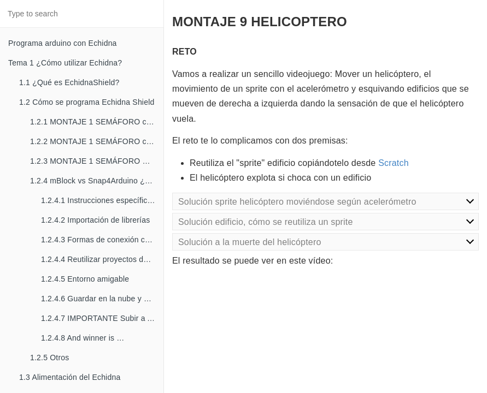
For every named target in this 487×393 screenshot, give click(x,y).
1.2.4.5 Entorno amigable (85, 279)
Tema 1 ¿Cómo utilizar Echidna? (65, 62)
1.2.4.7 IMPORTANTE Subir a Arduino (102, 318)
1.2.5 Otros (49, 357)
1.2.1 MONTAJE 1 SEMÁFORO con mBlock (96, 121)
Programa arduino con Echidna (62, 43)
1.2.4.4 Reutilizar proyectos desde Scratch (102, 259)
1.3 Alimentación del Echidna (69, 377)
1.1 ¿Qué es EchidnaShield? (69, 82)
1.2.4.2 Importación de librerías (95, 220)
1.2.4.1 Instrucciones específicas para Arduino (102, 200)
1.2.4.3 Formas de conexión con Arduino (102, 239)
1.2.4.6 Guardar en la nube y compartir (102, 298)
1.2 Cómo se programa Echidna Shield (86, 102)
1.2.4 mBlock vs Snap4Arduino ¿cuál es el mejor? (96, 180)
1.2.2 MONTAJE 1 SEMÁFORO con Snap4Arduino (96, 141)
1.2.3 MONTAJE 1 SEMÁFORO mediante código (96, 161)
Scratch (393, 163)
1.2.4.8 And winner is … (82, 338)
